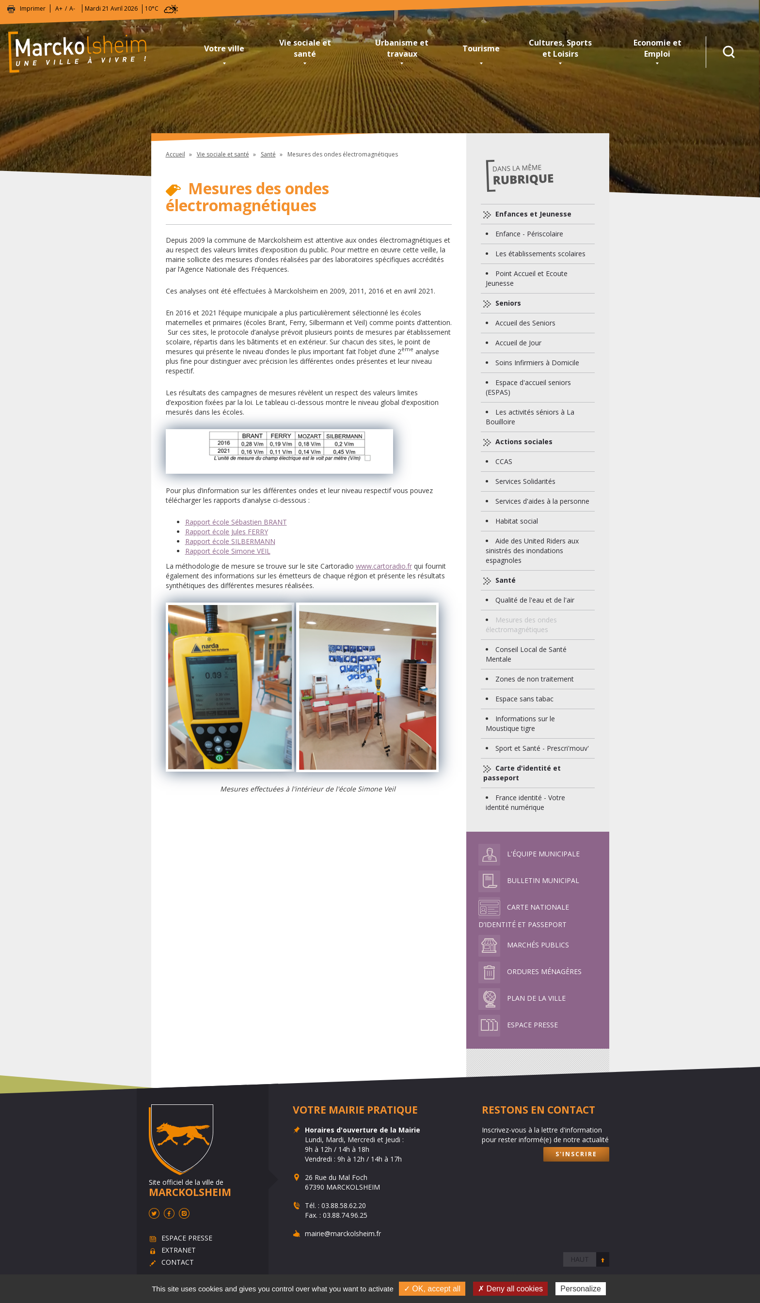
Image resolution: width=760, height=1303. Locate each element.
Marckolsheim (99, 52)
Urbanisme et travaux (401, 48)
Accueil (175, 154)
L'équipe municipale (529, 853)
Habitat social (516, 521)
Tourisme (481, 48)
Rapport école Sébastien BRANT (236, 522)
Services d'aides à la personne (542, 501)
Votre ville (224, 48)
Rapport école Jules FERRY (226, 531)
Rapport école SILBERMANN (230, 541)
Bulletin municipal (528, 880)
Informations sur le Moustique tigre (520, 723)
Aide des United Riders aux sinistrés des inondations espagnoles (532, 550)
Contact (177, 1262)
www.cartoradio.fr (384, 566)
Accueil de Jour (518, 342)
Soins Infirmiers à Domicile (537, 362)
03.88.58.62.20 (343, 1205)
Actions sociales (523, 441)
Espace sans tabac (524, 698)
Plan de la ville (522, 998)
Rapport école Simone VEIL (227, 551)
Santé (268, 154)
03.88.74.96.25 (345, 1215)
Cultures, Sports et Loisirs (560, 48)
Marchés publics (523, 944)
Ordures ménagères (530, 971)
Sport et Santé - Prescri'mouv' (542, 748)
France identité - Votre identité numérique (525, 802)
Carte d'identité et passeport (522, 772)
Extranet (178, 1250)
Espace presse (518, 1024)
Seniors (507, 303)
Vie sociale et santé (305, 48)
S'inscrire (576, 1154)
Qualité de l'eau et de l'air (534, 600)
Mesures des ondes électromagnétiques (521, 624)
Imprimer (33, 8)
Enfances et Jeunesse (532, 213)
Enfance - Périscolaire (529, 233)
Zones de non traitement (534, 678)
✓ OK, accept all (432, 1289)
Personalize (580, 1289)
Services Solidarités (525, 481)
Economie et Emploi (657, 48)
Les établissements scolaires (540, 253)
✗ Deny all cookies (510, 1289)
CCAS (503, 461)
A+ (59, 8)
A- (72, 8)
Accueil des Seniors (525, 322)
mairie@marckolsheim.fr (343, 1233)
